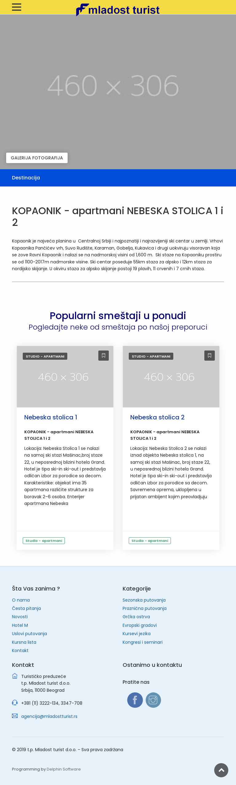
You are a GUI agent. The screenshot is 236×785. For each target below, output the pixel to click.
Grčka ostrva (136, 617)
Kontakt (20, 650)
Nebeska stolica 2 (157, 417)
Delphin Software (64, 769)
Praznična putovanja (145, 608)
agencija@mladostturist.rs (49, 716)
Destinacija (26, 177)
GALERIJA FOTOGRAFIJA (37, 158)
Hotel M (20, 625)
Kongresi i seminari (143, 642)
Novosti (20, 617)
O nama (21, 600)
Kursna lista (24, 642)
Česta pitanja (26, 608)
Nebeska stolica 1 (50, 417)
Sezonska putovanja (144, 600)
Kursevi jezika (137, 634)
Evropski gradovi (140, 625)
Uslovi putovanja (29, 634)
